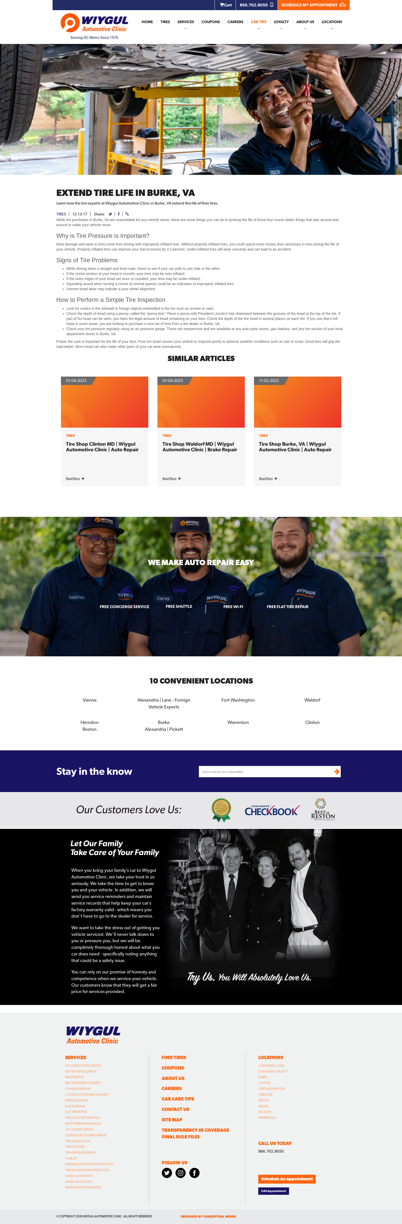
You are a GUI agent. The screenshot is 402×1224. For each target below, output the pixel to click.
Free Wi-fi (233, 606)
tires (61, 214)
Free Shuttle (179, 606)
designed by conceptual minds (208, 1215)
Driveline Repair (76, 1099)
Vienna (90, 699)
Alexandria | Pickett (164, 728)
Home (147, 22)
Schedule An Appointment (287, 1177)
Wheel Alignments (79, 1175)
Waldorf (312, 699)
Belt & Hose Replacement (83, 1082)
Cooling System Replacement (87, 1093)
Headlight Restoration (82, 1117)
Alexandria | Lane (271, 1064)
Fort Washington (238, 699)
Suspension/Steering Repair (85, 1134)
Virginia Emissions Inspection (87, 1169)
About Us (305, 22)
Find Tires (174, 1056)
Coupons (211, 22)
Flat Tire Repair (75, 1111)
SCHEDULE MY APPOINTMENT (314, 5)
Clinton (312, 721)
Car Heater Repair (77, 1088)
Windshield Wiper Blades (83, 1186)
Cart (226, 5)
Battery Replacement (81, 1070)
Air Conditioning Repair (83, 1064)
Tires (165, 22)
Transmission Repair (80, 1151)
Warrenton (238, 721)
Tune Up (71, 1157)
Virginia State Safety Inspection (89, 1163)
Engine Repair (75, 1105)
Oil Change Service (79, 1128)
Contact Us (175, 1108)
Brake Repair (74, 1076)
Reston (89, 728)
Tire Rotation (75, 1146)
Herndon (90, 721)
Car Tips (258, 22)
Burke (164, 721)
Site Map (172, 1118)
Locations (332, 22)
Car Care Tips (178, 1098)
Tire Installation (77, 1140)
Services (186, 22)
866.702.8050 (257, 5)
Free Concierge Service (124, 606)
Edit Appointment (273, 1190)
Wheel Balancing (78, 1181)
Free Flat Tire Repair (288, 606)
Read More (75, 478)
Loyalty (281, 22)
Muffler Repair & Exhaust (83, 1122)
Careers (235, 22)
